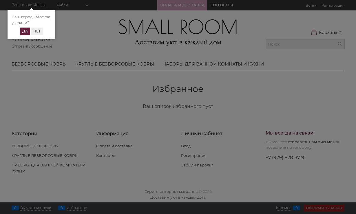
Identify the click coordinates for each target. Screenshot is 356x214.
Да (25, 31)
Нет (37, 31)
